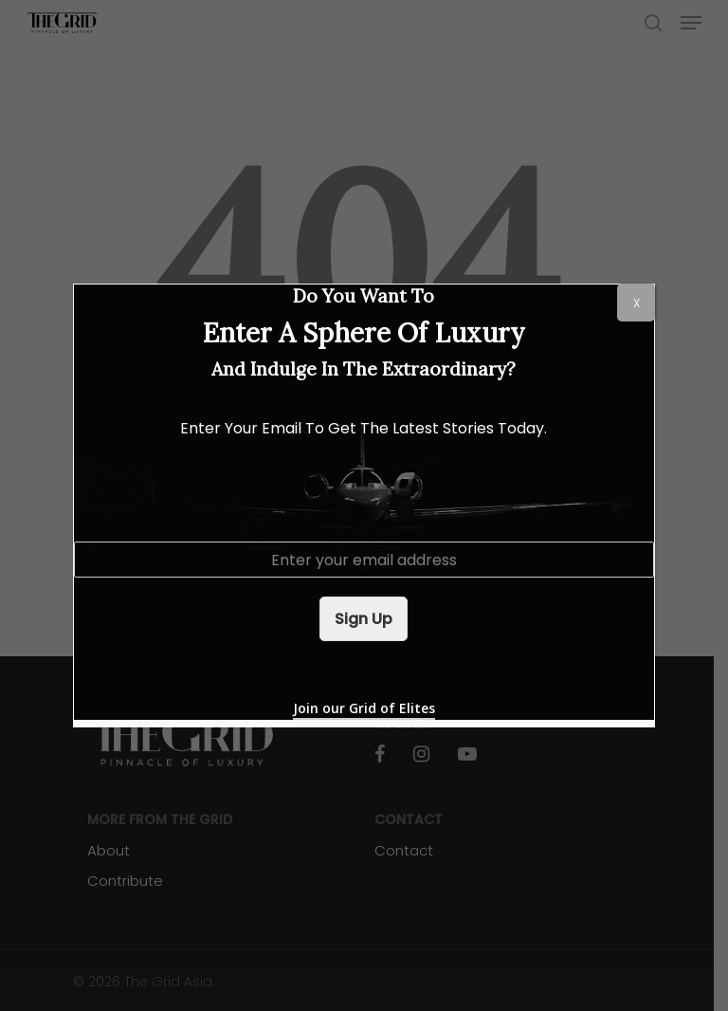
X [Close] (636, 303)
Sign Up (363, 619)
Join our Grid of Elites (364, 708)
